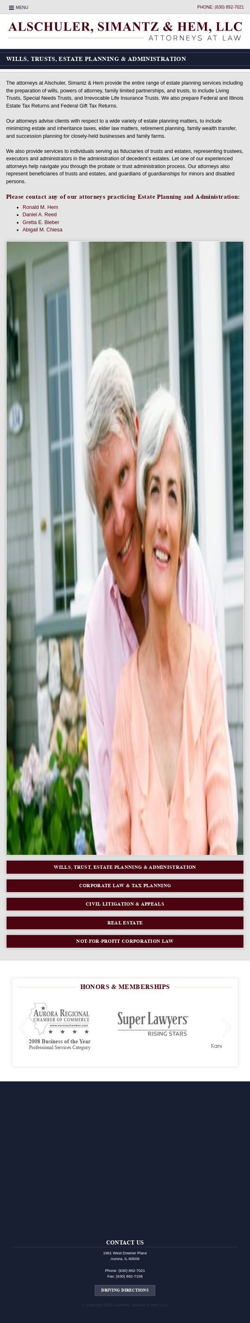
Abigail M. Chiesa (42, 230)
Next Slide (227, 1027)
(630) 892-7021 (131, 1270)
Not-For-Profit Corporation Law (124, 940)
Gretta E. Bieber (41, 222)
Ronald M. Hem (40, 207)
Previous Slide (23, 1027)
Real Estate (125, 922)
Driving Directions (125, 1290)
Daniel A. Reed (40, 215)
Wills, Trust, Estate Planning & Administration (125, 866)
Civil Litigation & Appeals (125, 903)
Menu (22, 7)
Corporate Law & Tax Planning (125, 885)
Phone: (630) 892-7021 (220, 7)
